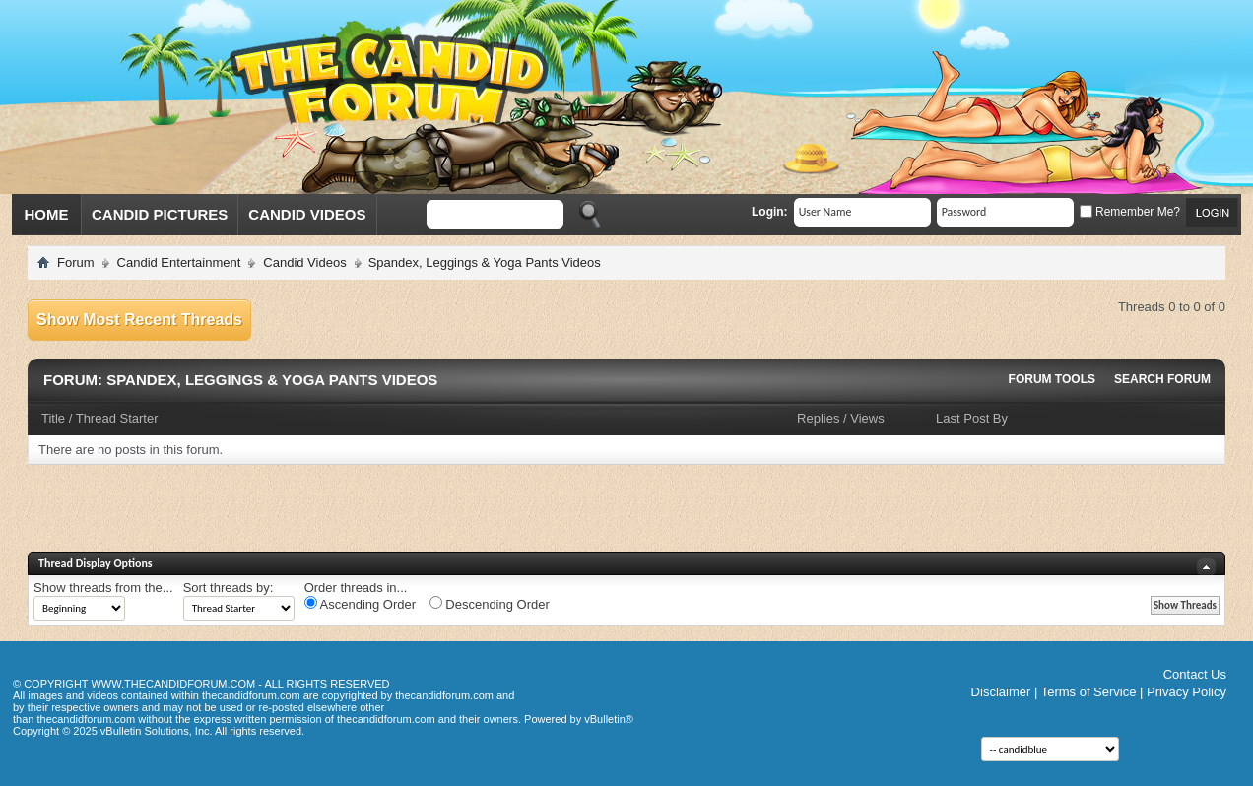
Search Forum (1162, 379)
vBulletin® (608, 719)
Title (53, 418)
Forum (76, 262)
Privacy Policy (1186, 692)
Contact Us (1194, 674)
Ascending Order (360, 604)
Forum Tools (1052, 379)
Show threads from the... (103, 587)
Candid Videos (306, 214)
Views (867, 418)
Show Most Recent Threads (139, 319)
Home (47, 214)
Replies (818, 418)
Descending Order (489, 604)
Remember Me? (1130, 212)
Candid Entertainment (179, 262)
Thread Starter (117, 418)
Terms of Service (1089, 692)
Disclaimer (1001, 692)
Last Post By (972, 418)
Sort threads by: (228, 587)
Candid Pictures (160, 214)
